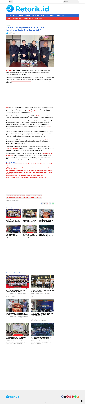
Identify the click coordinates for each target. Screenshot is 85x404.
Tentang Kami (52, 403)
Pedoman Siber (39, 18)
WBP (28, 74)
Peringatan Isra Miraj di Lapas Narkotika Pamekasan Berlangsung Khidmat (24, 175)
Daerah (21, 15)
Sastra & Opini (44, 15)
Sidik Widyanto (38, 116)
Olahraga (27, 15)
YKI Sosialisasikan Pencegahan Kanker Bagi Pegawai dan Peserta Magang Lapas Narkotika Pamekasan (29, 173)
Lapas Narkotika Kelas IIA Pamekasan (21, 81)
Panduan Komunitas (28, 18)
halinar (48, 126)
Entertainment (35, 15)
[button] (77, 1)
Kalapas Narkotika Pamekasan (34, 195)
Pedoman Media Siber (34, 403)
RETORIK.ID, (9, 70)
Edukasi (52, 15)
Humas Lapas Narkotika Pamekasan (16, 195)
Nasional (15, 15)
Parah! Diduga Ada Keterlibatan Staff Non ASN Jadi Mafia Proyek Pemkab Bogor (26, 177)
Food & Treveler (60, 15)
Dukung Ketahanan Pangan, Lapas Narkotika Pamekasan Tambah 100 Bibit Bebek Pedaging (29, 170)
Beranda (9, 15)
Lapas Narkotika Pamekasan (14, 197)
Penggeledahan (33, 111)
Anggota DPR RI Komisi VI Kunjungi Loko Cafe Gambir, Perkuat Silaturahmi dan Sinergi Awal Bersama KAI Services (29, 168)
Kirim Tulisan (44, 403)
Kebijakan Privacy (17, 18)
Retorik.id (38, 197)
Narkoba (42, 133)
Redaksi (9, 18)
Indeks (10, 1)
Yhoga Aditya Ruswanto (12, 148)
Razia (7, 107)
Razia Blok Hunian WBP (28, 197)
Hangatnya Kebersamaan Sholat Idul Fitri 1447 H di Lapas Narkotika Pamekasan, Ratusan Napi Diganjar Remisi (30, 164)
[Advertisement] (30, 95)
